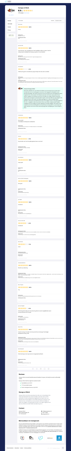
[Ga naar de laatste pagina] (48, 369)
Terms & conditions (27, 447)
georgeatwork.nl (45, 414)
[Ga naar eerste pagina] (33, 369)
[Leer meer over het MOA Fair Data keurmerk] (31, 438)
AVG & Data (17, 447)
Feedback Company (56, 448)
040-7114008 (45, 412)
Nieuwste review (59, 20)
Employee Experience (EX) (32, 427)
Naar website (11, 14)
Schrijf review (26, 13)
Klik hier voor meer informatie (50, 431)
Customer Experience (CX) (52, 426)
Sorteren (52, 20)
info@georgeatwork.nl (47, 411)
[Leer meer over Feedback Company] (40, 438)
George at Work (23, 8)
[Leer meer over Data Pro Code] (22, 438)
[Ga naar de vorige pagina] (37, 369)
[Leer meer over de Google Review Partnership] (50, 438)
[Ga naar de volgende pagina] (45, 369)
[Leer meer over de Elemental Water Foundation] (59, 438)
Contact (21, 447)
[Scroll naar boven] (63, 448)
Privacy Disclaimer (10, 447)
